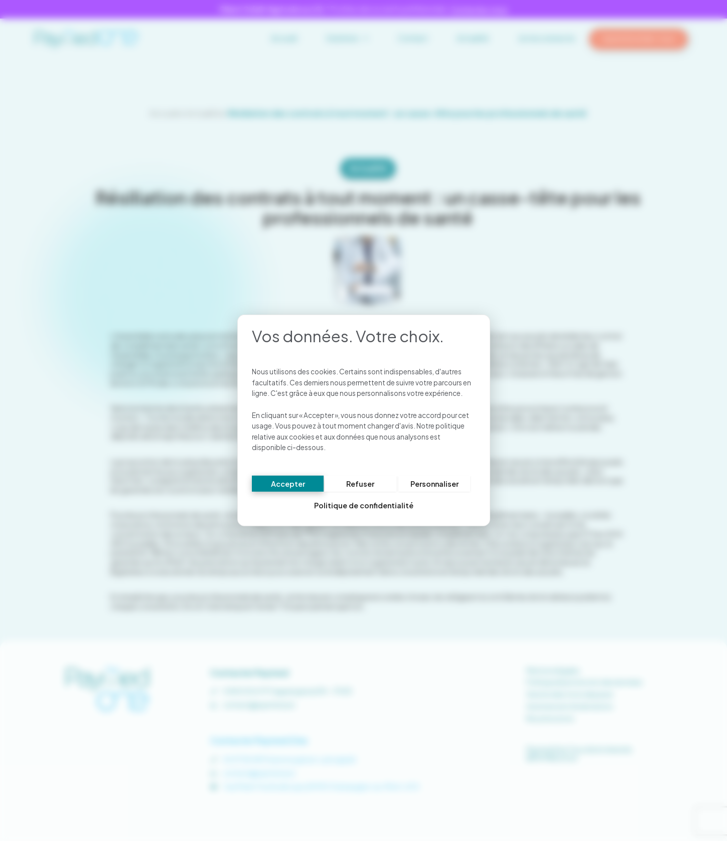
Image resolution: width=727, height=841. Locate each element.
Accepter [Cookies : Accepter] (288, 483)
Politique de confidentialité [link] (363, 505)
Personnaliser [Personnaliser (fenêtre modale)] (434, 483)
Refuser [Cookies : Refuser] (360, 483)
